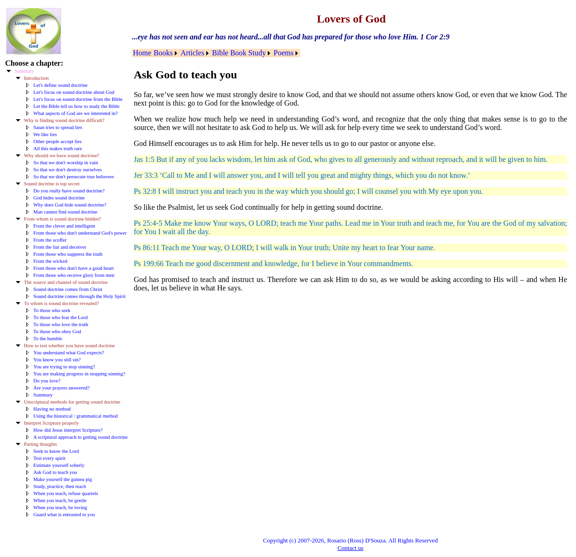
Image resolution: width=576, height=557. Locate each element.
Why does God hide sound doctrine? (69, 204)
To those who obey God (57, 331)
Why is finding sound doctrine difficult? (64, 120)
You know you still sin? (57, 359)
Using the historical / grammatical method (75, 416)
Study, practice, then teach (59, 486)
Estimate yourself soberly (59, 465)
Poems (283, 53)
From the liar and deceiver (59, 247)
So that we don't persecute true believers (73, 176)
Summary (24, 71)
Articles (192, 53)
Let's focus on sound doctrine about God (73, 92)
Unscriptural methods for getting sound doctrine (72, 401)
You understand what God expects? (68, 352)
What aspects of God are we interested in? (75, 113)
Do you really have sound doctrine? (69, 190)
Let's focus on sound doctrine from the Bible (78, 99)
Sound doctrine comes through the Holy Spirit (79, 296)
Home (142, 53)
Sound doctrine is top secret (51, 183)
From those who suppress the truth (67, 254)
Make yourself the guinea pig (62, 479)
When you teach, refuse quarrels (65, 493)
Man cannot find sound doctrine (65, 211)
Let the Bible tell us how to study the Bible (76, 106)
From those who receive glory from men (73, 275)
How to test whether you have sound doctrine (69, 345)
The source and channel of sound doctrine (66, 282)
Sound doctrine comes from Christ (67, 289)
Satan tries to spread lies (57, 127)
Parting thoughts (40, 444)
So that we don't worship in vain (65, 162)
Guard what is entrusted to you (64, 514)
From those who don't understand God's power (80, 233)
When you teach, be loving (60, 507)
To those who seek (51, 310)
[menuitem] (142, 53)
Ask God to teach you (55, 472)
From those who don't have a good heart (73, 268)
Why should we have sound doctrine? (61, 155)
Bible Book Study (239, 53)
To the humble (47, 338)
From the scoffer (50, 240)
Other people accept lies (57, 141)
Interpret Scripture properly (51, 423)
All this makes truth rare (57, 148)
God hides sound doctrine (59, 197)
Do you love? (46, 380)
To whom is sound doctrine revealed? (61, 303)
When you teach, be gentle (59, 500)
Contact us (350, 547)
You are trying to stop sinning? (64, 366)
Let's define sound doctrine (60, 85)
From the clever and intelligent (64, 226)
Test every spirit (49, 458)
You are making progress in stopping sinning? (79, 373)
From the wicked (50, 261)
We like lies (45, 134)
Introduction (36, 78)
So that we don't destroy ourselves (67, 169)
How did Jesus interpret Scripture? (67, 430)
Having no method (51, 409)
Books (163, 53)
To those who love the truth (60, 324)
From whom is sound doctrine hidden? (62, 218)
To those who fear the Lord (60, 317)
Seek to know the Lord (56, 451)
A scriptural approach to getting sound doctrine (80, 437)
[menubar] (216, 53)
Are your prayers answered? (61, 387)
